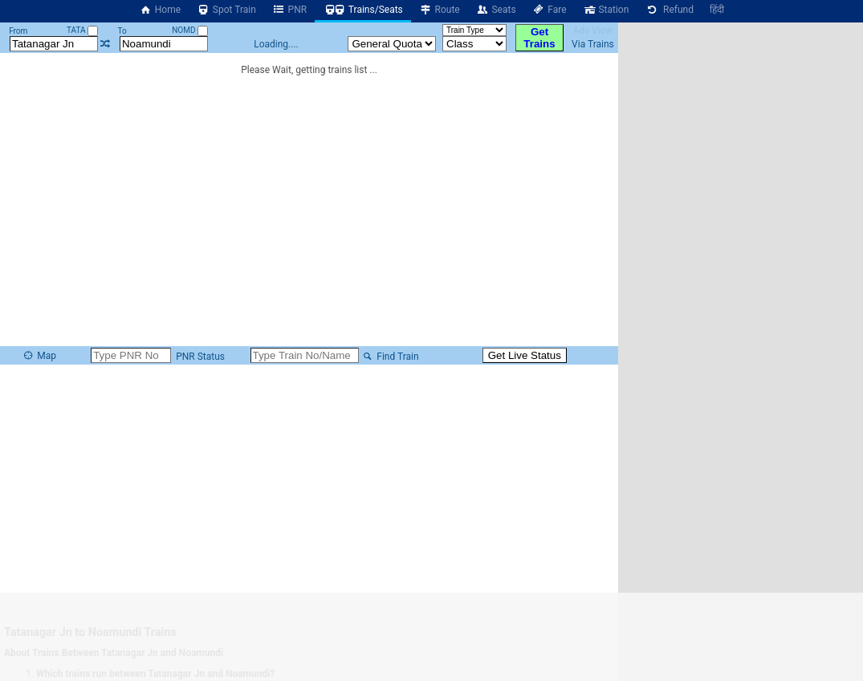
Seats (496, 9)
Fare (549, 9)
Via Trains (593, 44)
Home (160, 9)
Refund (669, 9)
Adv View (593, 30)
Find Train (390, 356)
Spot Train (226, 9)
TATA (82, 30)
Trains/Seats (363, 9)
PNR (289, 9)
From (18, 31)
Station (606, 9)
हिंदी (717, 9)
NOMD (190, 30)
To (121, 31)
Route (439, 9)
